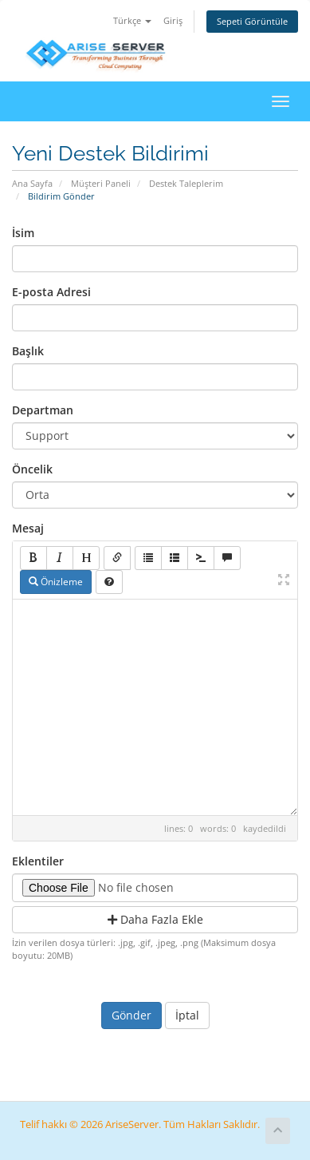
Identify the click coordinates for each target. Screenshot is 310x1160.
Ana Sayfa (32, 183)
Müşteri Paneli (101, 183)
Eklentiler (38, 861)
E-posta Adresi (51, 291)
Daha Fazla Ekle (155, 919)
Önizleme (56, 581)
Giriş (172, 20)
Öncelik (32, 469)
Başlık (28, 350)
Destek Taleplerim (186, 183)
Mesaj (28, 528)
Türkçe (132, 20)
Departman (42, 410)
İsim (23, 232)
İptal (187, 1015)
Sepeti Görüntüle (252, 21)
